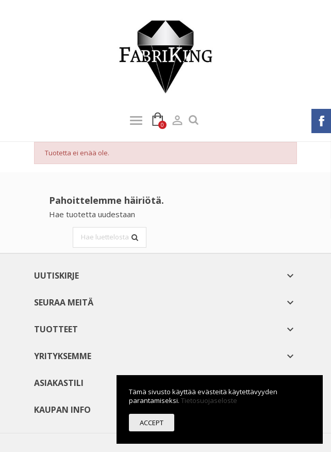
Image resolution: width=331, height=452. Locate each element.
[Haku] (109, 237)
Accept (151, 422)
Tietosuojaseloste (209, 400)
